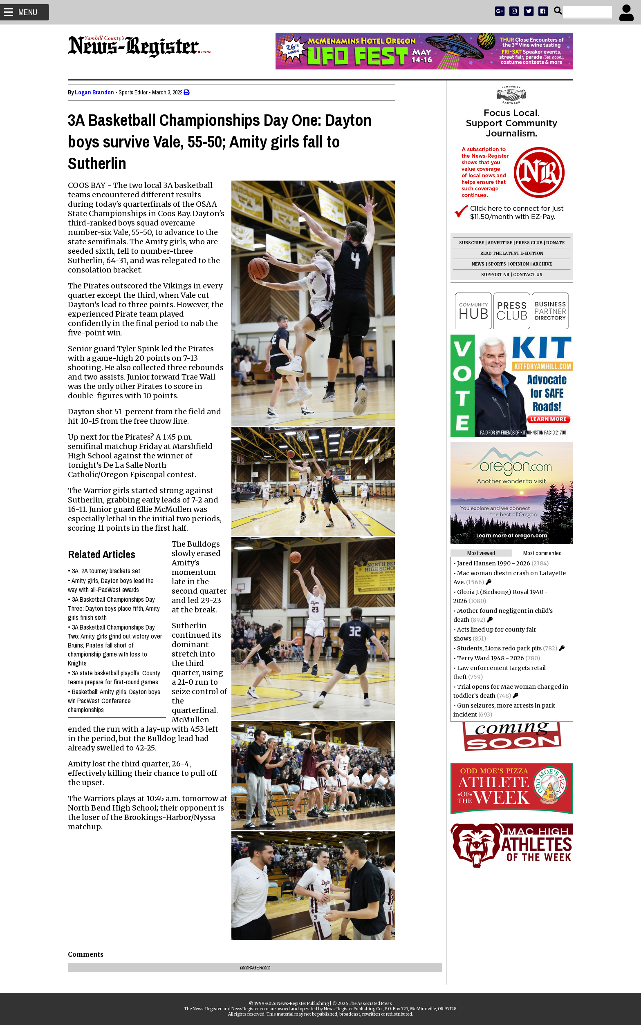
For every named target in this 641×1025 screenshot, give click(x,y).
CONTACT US (524, 274)
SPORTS (494, 264)
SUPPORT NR (492, 274)
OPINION (516, 264)
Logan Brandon (97, 92)
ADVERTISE (496, 243)
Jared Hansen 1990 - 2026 (490, 563)
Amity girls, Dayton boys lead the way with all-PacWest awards (114, 585)
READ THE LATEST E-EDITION (508, 253)
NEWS (474, 264)
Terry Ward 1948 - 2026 (487, 658)
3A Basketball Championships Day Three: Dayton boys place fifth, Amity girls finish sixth (117, 608)
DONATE (552, 243)
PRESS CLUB (526, 243)
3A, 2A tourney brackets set (109, 570)
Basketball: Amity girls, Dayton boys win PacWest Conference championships (117, 700)
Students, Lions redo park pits (496, 648)
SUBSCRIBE (468, 243)
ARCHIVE (539, 264)
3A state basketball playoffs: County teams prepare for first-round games (117, 677)
